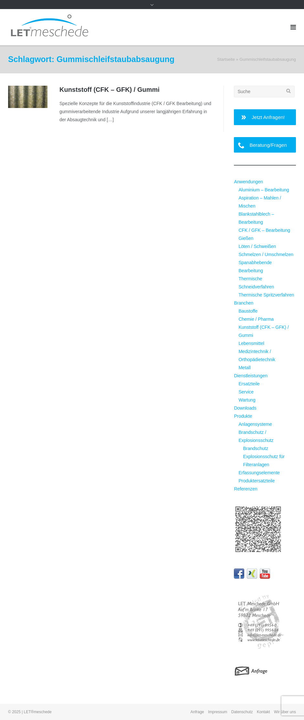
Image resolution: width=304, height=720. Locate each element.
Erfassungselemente (259, 472)
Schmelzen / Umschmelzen (265, 254)
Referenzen (245, 488)
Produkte (243, 416)
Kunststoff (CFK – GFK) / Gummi (109, 89)
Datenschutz (242, 712)
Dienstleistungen (250, 375)
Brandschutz (255, 448)
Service (246, 391)
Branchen (243, 303)
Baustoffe (247, 311)
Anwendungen (248, 181)
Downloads (245, 408)
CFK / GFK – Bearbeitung (264, 230)
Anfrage (197, 712)
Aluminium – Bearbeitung (263, 189)
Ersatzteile (248, 383)
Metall (244, 367)
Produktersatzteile (256, 480)
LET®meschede (38, 712)
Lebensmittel (251, 343)
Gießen (245, 238)
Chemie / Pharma (256, 319)
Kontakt (263, 712)
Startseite (226, 59)
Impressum (217, 712)
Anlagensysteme (255, 424)
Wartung (246, 400)
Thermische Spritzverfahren (266, 294)
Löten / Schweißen (257, 246)
